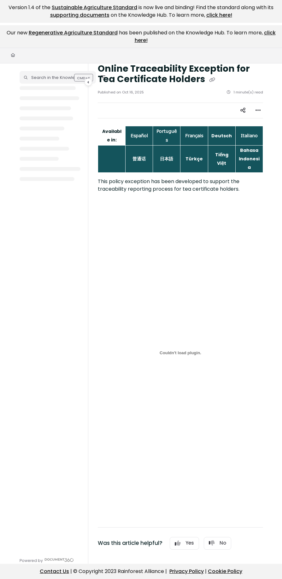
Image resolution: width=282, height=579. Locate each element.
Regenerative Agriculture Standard (73, 32)
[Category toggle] (88, 82)
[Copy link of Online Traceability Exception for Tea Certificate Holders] (212, 80)
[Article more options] (258, 110)
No (217, 543)
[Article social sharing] (243, 110)
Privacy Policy (186, 571)
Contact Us (54, 571)
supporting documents (79, 15)
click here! (219, 15)
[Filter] (103, 77)
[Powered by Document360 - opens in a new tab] (47, 560)
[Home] (13, 55)
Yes (184, 543)
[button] (58, 77)
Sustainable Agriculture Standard (94, 7)
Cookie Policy (225, 571)
